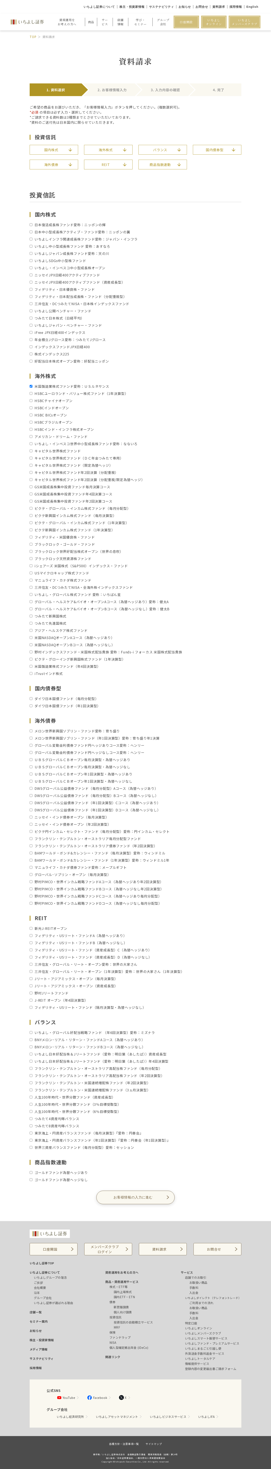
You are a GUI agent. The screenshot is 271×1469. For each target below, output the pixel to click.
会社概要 (40, 1287)
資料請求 (218, 6)
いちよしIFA (206, 1417)
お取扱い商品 (198, 1282)
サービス (187, 1272)
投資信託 (115, 1317)
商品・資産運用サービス (121, 1282)
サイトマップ (154, 1444)
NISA (112, 1342)
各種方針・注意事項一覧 (124, 1444)
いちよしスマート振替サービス (206, 1338)
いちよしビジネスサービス (168, 1417)
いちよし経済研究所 (70, 1417)
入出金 (193, 1293)
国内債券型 (215, 149)
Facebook (97, 1397)
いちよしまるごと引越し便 (203, 1348)
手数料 (193, 1287)
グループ (163, 22)
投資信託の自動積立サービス (133, 1322)
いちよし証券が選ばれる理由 (53, 1303)
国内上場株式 (123, 1292)
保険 (112, 1332)
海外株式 (106, 149)
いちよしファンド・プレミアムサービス (212, 1343)
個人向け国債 (123, 1312)
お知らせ (184, 6)
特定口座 (191, 1323)
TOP (33, 37)
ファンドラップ (120, 1337)
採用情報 (236, 6)
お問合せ (201, 6)
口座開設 (186, 22)
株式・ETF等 (118, 1287)
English (252, 6)
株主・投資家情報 (131, 6)
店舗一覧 (36, 1312)
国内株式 (51, 149)
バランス (160, 149)
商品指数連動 (160, 164)
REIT (106, 164)
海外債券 (51, 164)
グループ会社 (43, 1298)
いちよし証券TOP (42, 1263)
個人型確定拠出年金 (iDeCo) (128, 1347)
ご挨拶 (38, 1282)
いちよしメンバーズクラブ (244, 22)
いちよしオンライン (214, 22)
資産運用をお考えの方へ (121, 1272)
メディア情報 (39, 1349)
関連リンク (112, 1357)
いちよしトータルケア (200, 1358)
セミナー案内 (39, 1321)
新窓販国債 (121, 1307)
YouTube (66, 1397)
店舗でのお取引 (195, 1277)
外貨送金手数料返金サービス (204, 1353)
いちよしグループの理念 (50, 1277)
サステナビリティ (161, 6)
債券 (112, 1302)
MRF (117, 1327)
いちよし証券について (99, 6)
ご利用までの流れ (201, 1303)
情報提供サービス (197, 1364)
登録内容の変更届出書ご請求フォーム (210, 1369)
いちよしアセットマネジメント (117, 1417)
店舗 (120, 22)
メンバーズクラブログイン (105, 1249)
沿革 (37, 1293)
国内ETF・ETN (124, 1297)
